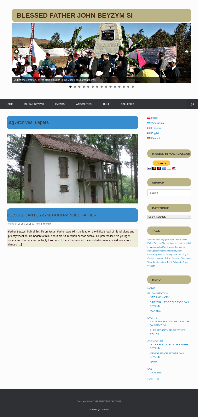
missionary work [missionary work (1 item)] (174, 251)
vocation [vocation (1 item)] (151, 266)
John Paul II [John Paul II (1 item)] (162, 247)
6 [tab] (93, 87)
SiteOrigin (96, 409)
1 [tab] (70, 87)
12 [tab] (119, 87)
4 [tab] (84, 87)
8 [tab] (102, 87)
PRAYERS (156, 372)
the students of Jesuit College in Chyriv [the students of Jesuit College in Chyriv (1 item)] (170, 262)
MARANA (155, 311)
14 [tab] (128, 87)
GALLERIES (127, 104)
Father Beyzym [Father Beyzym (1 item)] (154, 243)
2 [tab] (75, 87)
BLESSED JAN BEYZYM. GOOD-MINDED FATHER (51, 215)
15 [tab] (133, 87)
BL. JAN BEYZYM (34, 104)
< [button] (17, 52)
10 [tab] (110, 87)
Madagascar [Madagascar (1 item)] (153, 251)
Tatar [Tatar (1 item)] (149, 262)
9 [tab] (106, 87)
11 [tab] (115, 87)
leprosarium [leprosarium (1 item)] (180, 247)
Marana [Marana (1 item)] (163, 251)
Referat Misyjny (43, 223)
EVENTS (60, 104)
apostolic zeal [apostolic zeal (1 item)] (153, 239)
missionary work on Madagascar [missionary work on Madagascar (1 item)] (162, 254)
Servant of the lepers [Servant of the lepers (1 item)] (181, 258)
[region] (101, 57)
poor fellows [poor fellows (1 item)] (166, 258)
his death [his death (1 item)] (179, 243)
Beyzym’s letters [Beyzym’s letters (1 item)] (168, 239)
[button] (192, 104)
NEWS (153, 362)
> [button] (186, 52)
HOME (9, 104)
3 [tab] (79, 87)
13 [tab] (124, 87)
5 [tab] (88, 87)
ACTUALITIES (83, 104)
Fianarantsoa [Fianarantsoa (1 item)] (168, 243)
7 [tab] (97, 87)
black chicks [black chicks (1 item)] (181, 239)
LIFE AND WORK (160, 297)
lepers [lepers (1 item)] (171, 247)
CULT (106, 104)
